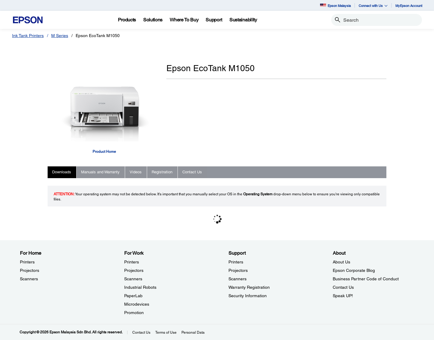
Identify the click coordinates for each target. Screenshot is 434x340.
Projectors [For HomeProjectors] (29, 270)
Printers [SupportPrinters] (235, 262)
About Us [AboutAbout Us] (341, 262)
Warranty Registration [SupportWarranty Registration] (249, 287)
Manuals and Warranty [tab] (100, 172)
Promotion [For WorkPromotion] (134, 312)
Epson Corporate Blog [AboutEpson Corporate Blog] (354, 270)
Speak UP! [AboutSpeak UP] (343, 295)
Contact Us (141, 332)
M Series (59, 35)
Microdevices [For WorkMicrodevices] (136, 304)
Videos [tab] (136, 172)
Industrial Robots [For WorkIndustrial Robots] (140, 287)
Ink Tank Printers (28, 35)
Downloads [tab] (61, 172)
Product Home (104, 152)
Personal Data (193, 332)
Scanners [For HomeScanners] (29, 278)
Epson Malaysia (335, 6)
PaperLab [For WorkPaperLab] (133, 295)
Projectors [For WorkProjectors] (133, 270)
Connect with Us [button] (373, 6)
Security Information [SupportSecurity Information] (247, 295)
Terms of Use (166, 332)
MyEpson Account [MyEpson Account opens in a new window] (408, 6)
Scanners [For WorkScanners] (133, 278)
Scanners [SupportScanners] (237, 278)
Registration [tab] (162, 172)
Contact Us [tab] (192, 172)
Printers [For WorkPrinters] (131, 262)
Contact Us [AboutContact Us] (343, 287)
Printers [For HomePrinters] (27, 262)
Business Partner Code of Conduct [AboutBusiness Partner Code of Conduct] (366, 278)
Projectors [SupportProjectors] (238, 270)
